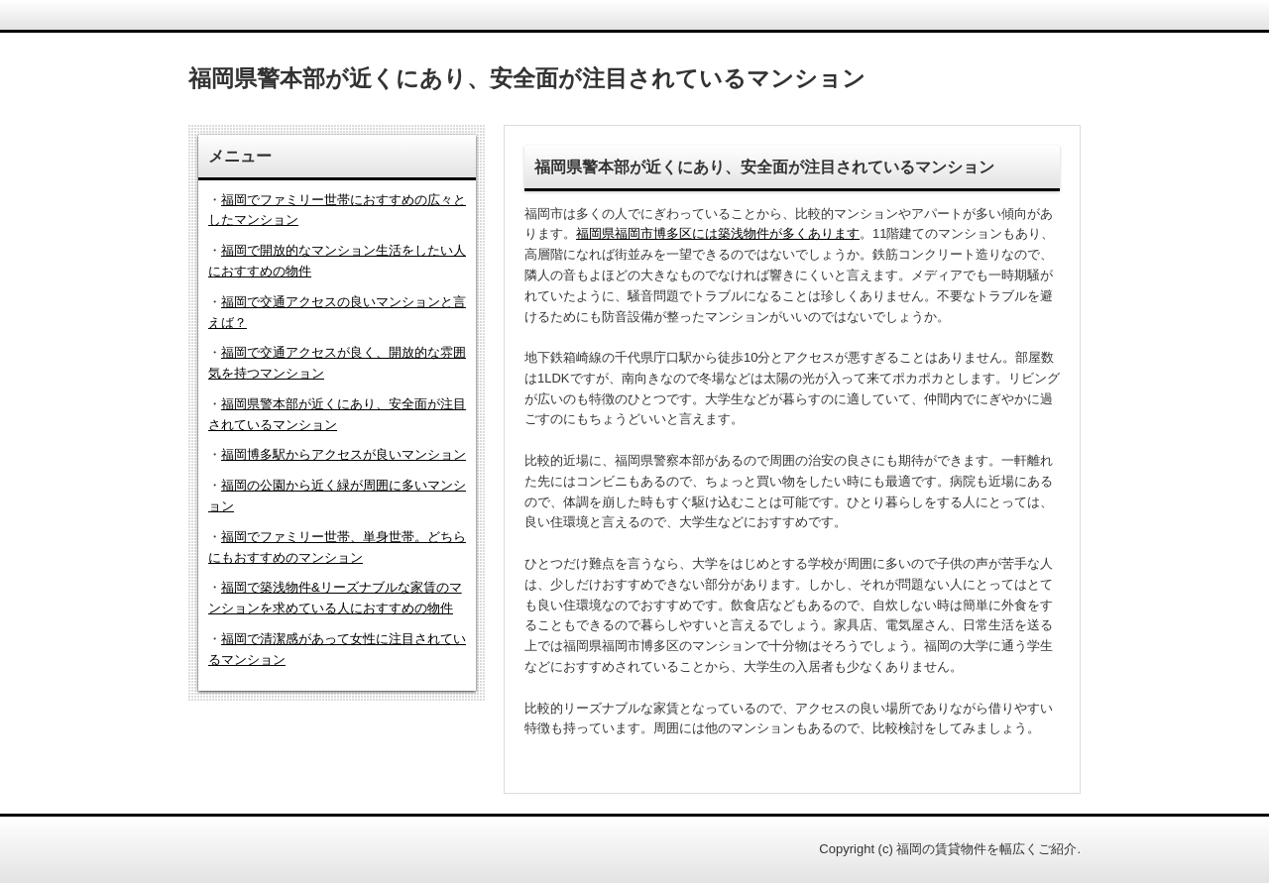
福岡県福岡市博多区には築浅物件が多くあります (718, 233)
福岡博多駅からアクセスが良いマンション (343, 454)
